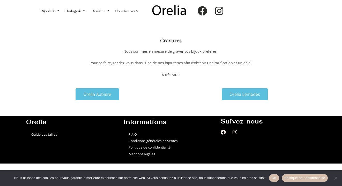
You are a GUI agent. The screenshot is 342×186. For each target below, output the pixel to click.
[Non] (335, 178)
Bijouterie (50, 11)
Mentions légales (142, 154)
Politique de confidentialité (149, 147)
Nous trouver (127, 11)
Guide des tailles (44, 134)
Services (100, 11)
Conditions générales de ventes (153, 140)
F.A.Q (133, 134)
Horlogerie (75, 11)
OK (274, 178)
